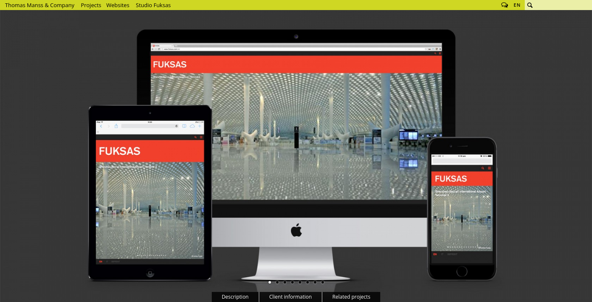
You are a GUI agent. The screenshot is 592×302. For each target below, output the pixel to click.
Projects (91, 5)
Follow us (505, 5)
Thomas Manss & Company (39, 5)
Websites (117, 5)
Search (530, 5)
